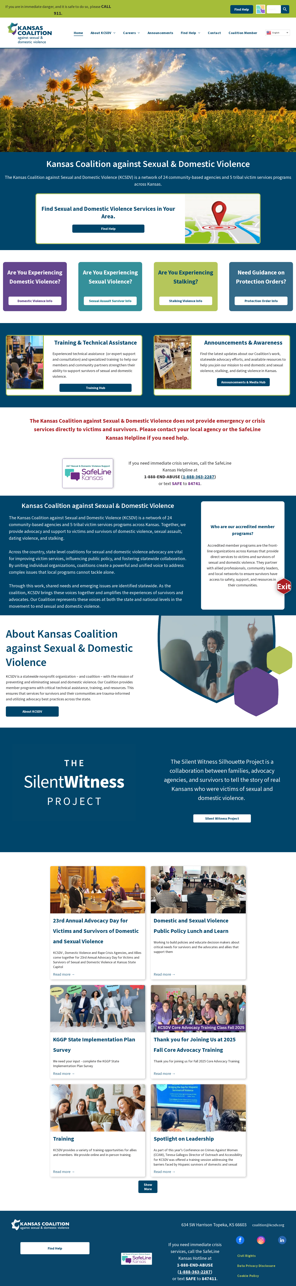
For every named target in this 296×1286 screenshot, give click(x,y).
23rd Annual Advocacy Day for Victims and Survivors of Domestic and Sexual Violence (96, 931)
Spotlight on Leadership (184, 1138)
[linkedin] (282, 1240)
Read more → (64, 974)
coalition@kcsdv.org (268, 1224)
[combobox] (274, 9)
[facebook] (240, 1240)
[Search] (285, 9)
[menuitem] (78, 32)
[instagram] (261, 1240)
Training (63, 1138)
